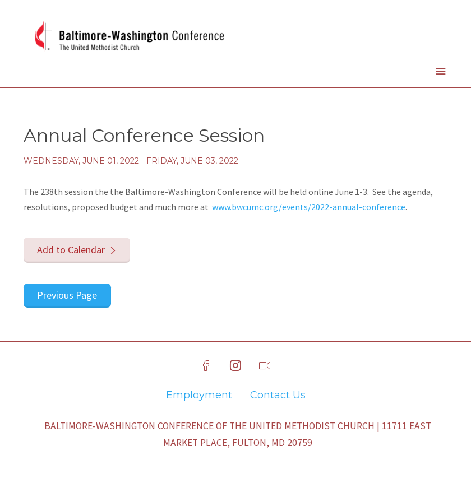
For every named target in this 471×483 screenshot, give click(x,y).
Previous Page (67, 295)
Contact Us (278, 395)
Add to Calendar (71, 249)
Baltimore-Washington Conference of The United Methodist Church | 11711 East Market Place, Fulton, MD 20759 (237, 434)
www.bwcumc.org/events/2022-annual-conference (308, 206)
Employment (199, 395)
